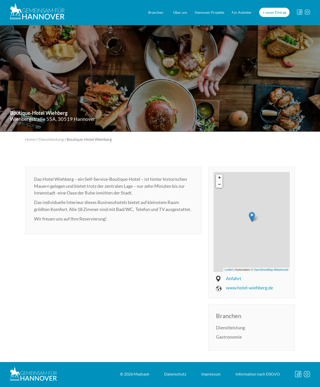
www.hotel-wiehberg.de (249, 287)
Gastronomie (229, 337)
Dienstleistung (51, 139)
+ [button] (219, 178)
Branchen (155, 12)
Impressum (210, 374)
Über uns (180, 12)
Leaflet (228, 269)
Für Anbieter (242, 12)
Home (30, 139)
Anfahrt (233, 278)
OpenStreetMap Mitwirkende (271, 269)
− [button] (219, 185)
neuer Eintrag (275, 12)
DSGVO (258, 374)
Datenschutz (175, 374)
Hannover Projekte (209, 12)
